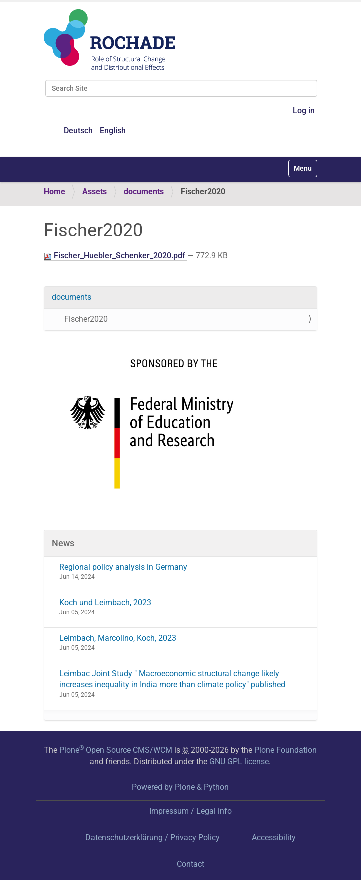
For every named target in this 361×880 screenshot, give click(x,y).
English (113, 130)
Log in (304, 110)
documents (144, 191)
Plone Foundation (285, 750)
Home (54, 191)
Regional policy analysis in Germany (123, 567)
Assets (94, 191)
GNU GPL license (239, 761)
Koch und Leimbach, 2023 (105, 602)
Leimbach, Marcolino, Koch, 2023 (117, 638)
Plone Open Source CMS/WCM (115, 750)
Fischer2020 (86, 319)
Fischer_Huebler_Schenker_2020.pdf (115, 255)
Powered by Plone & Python (180, 787)
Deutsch (78, 130)
